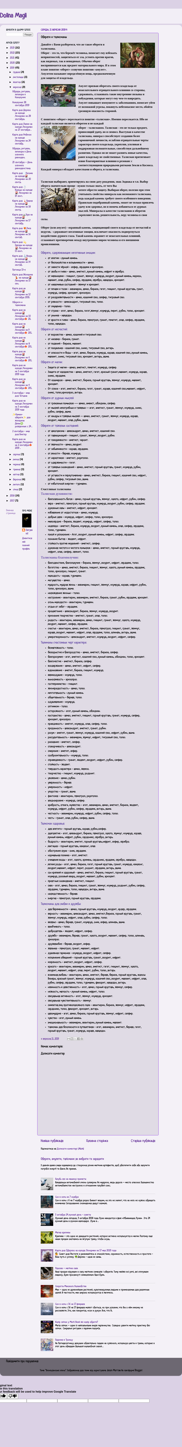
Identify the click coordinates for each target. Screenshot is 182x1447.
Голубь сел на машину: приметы (70, 1179)
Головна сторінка (97, 1141)
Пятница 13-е (19, 270)
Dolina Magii (13, 16)
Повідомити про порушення (22, 1361)
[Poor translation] (12, 1396)
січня (16, 489)
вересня (17, 87)
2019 (12, 68)
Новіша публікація (52, 1141)
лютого (16, 484)
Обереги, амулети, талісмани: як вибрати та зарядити (72, 1159)
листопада (18, 77)
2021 (12, 58)
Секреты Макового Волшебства (70, 1286)
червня (17, 464)
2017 (12, 501)
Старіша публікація (143, 1141)
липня (16, 459)
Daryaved (29, 532)
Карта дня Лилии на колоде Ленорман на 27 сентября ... (22, 127)
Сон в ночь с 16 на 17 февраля (70, 1304)
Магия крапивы (62, 1232)
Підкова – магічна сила (66, 1268)
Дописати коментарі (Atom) (70, 1149)
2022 (12, 53)
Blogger (138, 1370)
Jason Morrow (113, 1370)
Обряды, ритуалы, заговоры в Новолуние (21, 94)
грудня (17, 72)
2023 (12, 48)
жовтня (17, 82)
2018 (12, 496)
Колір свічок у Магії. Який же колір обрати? (76, 1322)
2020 (12, 63)
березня (17, 479)
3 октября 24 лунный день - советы (73, 1215)
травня (17, 469)
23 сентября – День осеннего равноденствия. (22, 165)
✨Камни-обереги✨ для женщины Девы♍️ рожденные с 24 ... (22, 420)
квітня (16, 474)
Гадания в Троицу (64, 1340)
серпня (17, 454)
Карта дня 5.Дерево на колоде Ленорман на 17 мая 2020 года (85, 1250)
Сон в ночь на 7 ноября (67, 1197)
